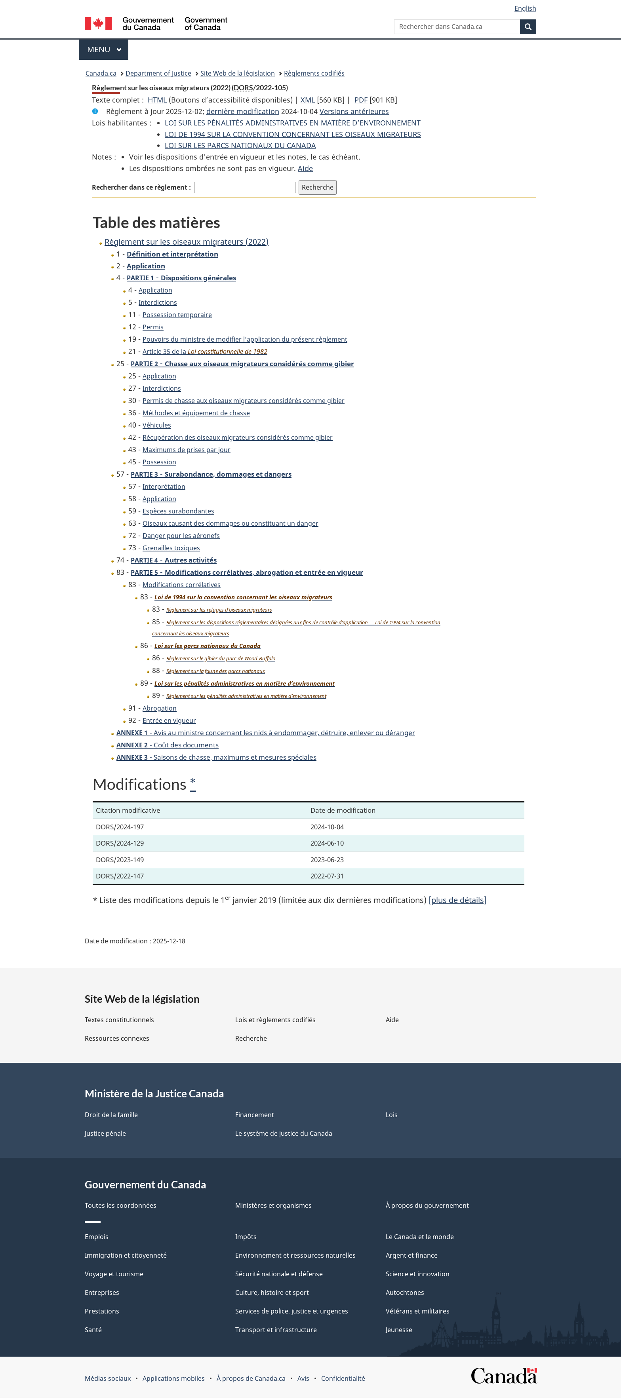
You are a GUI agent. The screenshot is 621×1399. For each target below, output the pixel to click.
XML (308, 100)
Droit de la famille (111, 1116)
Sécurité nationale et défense (279, 1275)
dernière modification (242, 111)
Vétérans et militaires (418, 1312)
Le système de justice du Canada (283, 1134)
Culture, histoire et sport (272, 1293)
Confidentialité (343, 1379)
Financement (254, 1116)
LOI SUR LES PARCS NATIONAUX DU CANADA (240, 145)
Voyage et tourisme (114, 1275)
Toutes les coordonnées (120, 1206)
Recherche (251, 1039)
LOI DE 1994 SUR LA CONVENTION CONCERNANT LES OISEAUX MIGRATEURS (293, 134)
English (525, 8)
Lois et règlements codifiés (275, 1021)
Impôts (246, 1238)
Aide (305, 168)
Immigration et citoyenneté (126, 1256)
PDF (361, 100)
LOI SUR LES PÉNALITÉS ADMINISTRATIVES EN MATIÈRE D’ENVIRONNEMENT (293, 122)
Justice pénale (105, 1134)
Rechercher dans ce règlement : (141, 187)
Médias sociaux (108, 1379)
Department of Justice (158, 73)
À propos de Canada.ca (251, 1379)
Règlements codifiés (314, 73)
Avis (303, 1379)
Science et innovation (418, 1275)
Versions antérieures (354, 111)
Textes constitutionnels (119, 1021)
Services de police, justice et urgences (291, 1312)
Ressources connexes (117, 1039)
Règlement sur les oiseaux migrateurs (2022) (187, 241)
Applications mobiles (174, 1379)
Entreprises (102, 1293)
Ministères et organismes (273, 1206)
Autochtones (405, 1293)
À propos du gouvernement (427, 1206)
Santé (93, 1331)
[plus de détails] (458, 901)
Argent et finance (412, 1256)
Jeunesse (399, 1331)
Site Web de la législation (237, 73)
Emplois (97, 1238)
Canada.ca (101, 73)
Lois (392, 1116)
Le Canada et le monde (420, 1238)
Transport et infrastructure (276, 1331)
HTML (157, 100)
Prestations (102, 1312)
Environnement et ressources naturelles (295, 1256)
